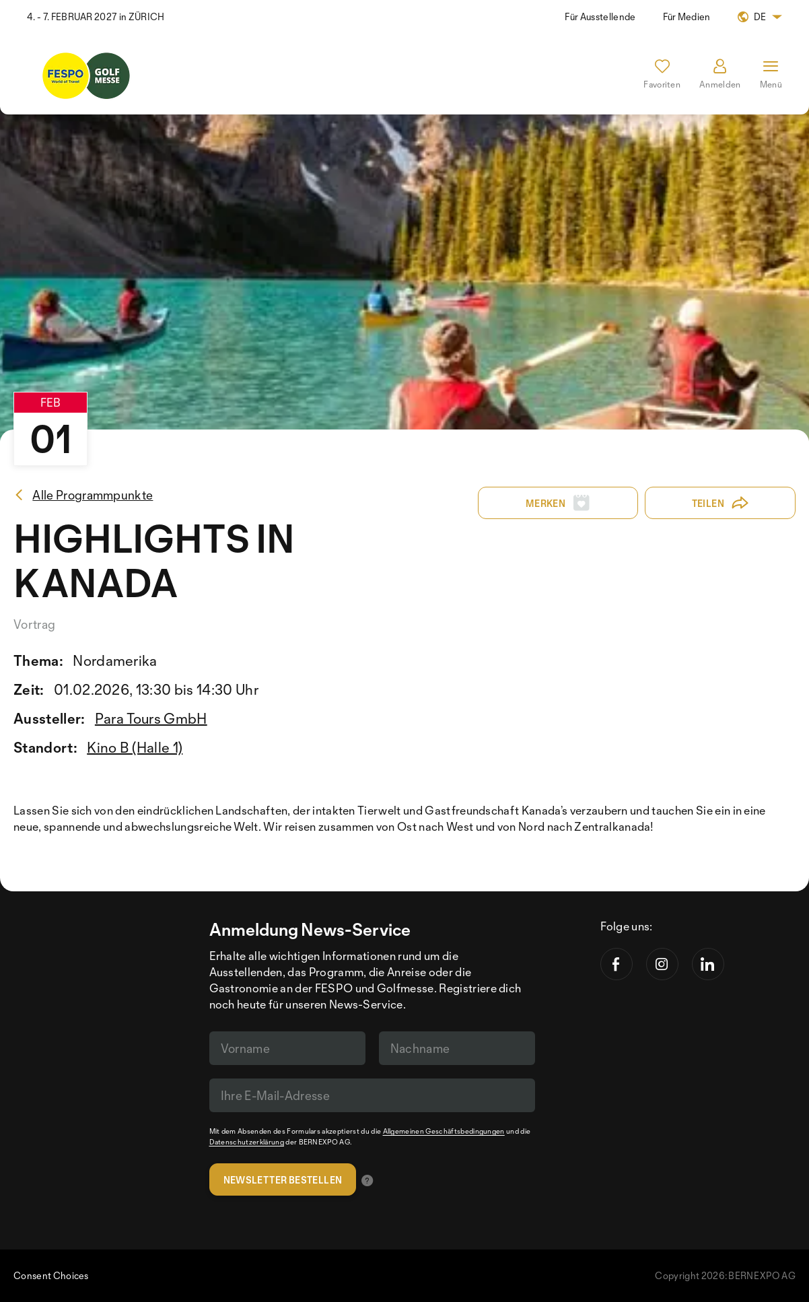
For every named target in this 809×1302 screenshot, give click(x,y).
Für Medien (687, 16)
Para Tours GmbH (151, 718)
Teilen (720, 503)
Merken (558, 503)
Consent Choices (51, 1275)
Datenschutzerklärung (246, 1141)
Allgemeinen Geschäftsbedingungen (444, 1131)
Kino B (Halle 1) (134, 747)
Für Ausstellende (600, 16)
